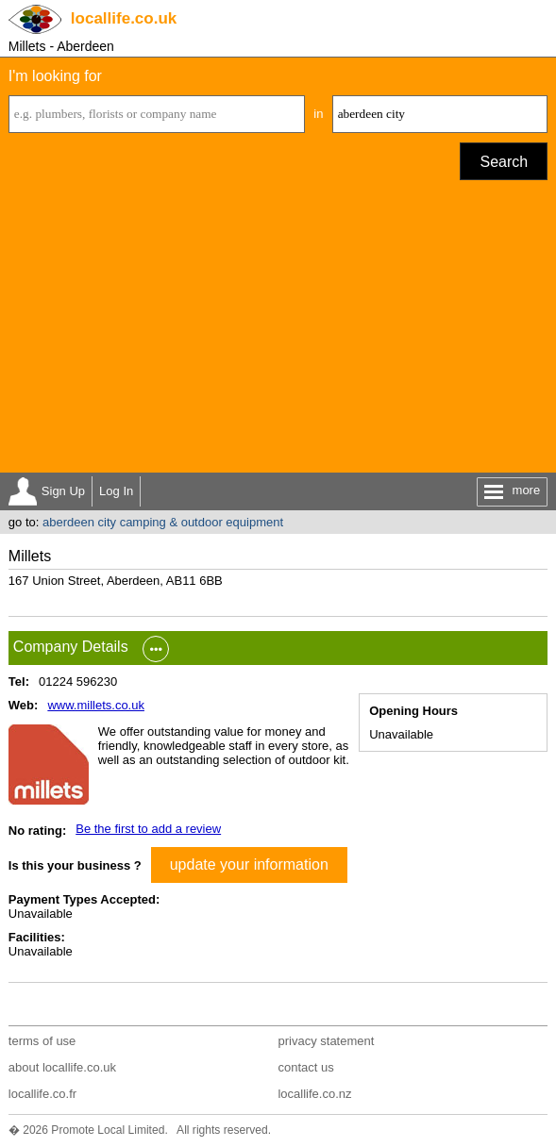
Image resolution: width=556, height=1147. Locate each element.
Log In (116, 491)
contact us (305, 1067)
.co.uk (124, 18)
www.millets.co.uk (95, 705)
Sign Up (63, 491)
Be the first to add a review (148, 829)
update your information (249, 864)
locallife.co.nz (314, 1094)
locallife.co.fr (42, 1094)
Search (504, 162)
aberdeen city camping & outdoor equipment (162, 522)
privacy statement (326, 1041)
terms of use (42, 1041)
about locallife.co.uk (62, 1067)
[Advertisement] (278, 331)
